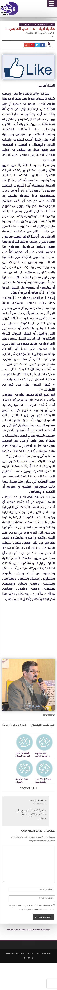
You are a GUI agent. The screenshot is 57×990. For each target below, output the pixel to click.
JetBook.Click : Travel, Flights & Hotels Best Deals (28, 930)
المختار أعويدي (45, 33)
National (39, 24)
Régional (50, 24)
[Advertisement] (30, 690)
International (26, 24)
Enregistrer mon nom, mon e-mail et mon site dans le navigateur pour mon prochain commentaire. (31, 907)
